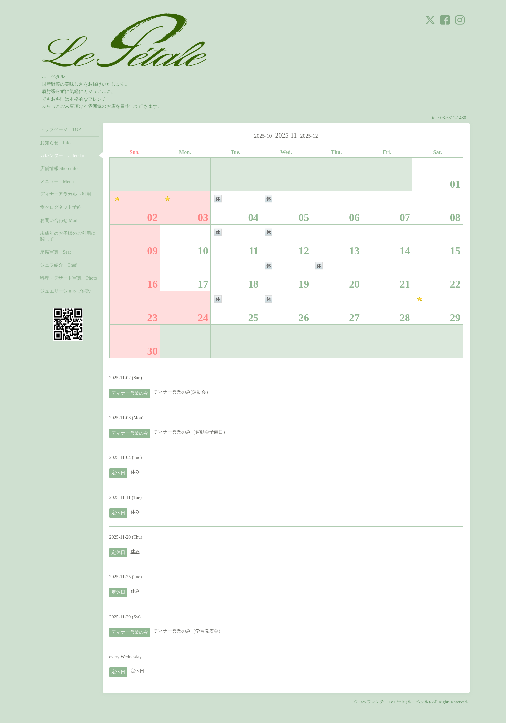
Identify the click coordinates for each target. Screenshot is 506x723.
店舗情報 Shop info (59, 168)
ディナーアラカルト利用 (65, 194)
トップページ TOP (60, 129)
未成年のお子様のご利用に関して (68, 236)
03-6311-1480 (453, 117)
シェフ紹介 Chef (58, 265)
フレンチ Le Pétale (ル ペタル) (398, 701)
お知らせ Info (55, 142)
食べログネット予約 (61, 207)
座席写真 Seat (55, 252)
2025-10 (263, 136)
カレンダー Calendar (62, 155)
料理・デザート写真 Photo (68, 278)
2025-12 (309, 136)
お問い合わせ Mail (59, 220)
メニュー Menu (57, 181)
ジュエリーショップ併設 (65, 291)
